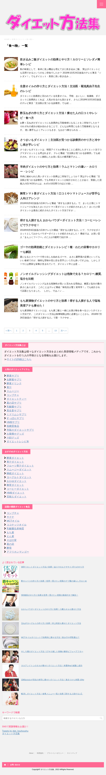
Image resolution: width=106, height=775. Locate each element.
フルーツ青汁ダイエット (20, 465)
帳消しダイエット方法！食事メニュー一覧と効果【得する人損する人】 (52, 694)
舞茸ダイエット (15, 485)
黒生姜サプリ (14, 410)
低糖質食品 (13, 426)
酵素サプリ (13, 375)
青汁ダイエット (15, 461)
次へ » (64, 330)
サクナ (10, 517)
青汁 (9, 387)
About (31, 753)
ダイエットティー (16, 399)
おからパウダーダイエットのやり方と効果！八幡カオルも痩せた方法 (51, 609)
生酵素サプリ (14, 379)
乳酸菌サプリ (14, 406)
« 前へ (9, 330)
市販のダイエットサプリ (20, 430)
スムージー (13, 391)
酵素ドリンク (14, 383)
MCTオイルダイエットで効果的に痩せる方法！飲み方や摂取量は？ (50, 637)
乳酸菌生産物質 (15, 528)
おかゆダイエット (16, 481)
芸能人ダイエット (16, 496)
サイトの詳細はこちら (19, 359)
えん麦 (10, 536)
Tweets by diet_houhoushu (15, 731)
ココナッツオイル (16, 524)
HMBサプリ (13, 422)
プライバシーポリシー (55, 753)
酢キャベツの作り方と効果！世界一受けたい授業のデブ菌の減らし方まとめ (54, 581)
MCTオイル (13, 520)
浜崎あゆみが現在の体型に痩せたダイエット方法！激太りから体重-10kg (52, 680)
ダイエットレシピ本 (18, 441)
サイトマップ (72, 753)
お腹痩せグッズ (15, 433)
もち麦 (10, 532)
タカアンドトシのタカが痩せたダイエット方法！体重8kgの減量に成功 (51, 665)
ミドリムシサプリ (16, 414)
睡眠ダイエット (15, 473)
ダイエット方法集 (11, 733)
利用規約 (40, 753)
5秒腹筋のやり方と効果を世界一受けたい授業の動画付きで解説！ (49, 595)
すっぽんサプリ (15, 418)
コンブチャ (13, 395)
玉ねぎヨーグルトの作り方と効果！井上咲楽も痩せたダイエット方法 (51, 623)
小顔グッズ (13, 437)
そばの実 (12, 540)
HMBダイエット (16, 492)
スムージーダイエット (19, 469)
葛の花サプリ (14, 402)
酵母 (9, 548)
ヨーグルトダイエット (19, 477)
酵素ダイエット (15, 458)
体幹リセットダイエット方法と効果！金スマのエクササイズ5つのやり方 (52, 567)
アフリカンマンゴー (18, 551)
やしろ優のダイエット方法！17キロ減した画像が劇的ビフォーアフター (52, 651)
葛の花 (10, 544)
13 (55, 330)
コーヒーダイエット (18, 489)
